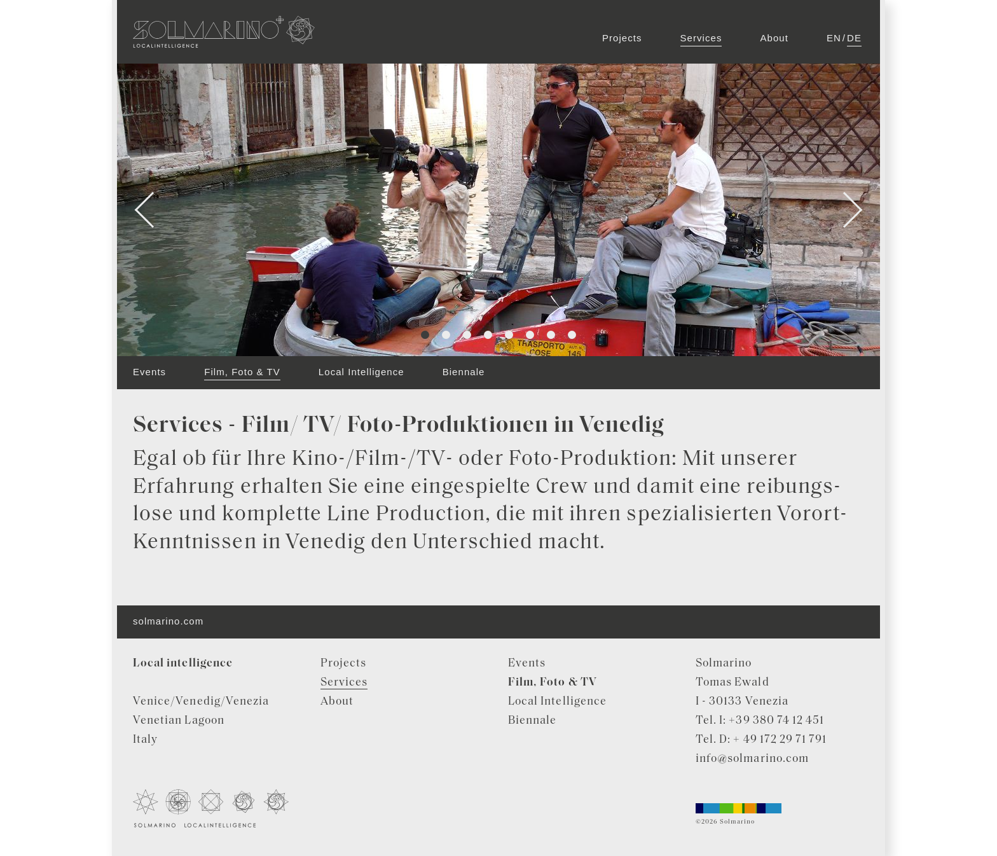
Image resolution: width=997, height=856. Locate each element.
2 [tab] (446, 335)
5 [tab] (509, 335)
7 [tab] (551, 335)
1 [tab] (425, 335)
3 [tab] (467, 335)
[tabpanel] (498, 210)
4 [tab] (488, 335)
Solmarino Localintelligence (224, 32)
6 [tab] (530, 335)
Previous (153, 210)
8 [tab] (572, 335)
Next (845, 210)
